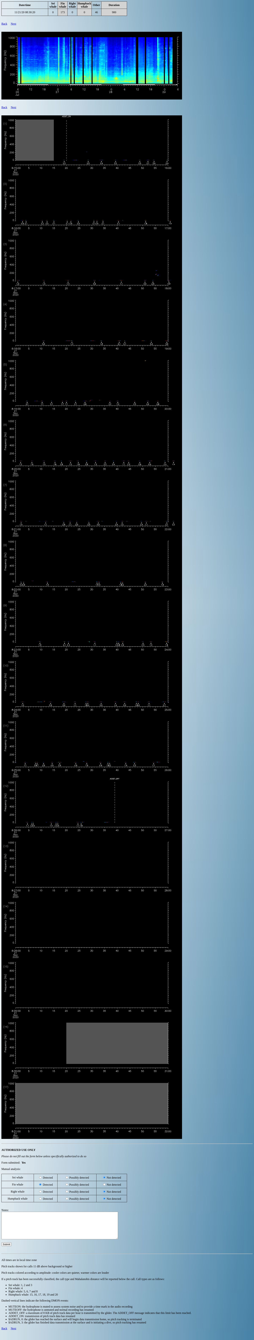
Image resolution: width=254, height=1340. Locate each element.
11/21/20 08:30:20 (24, 12)
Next (13, 23)
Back (4, 23)
